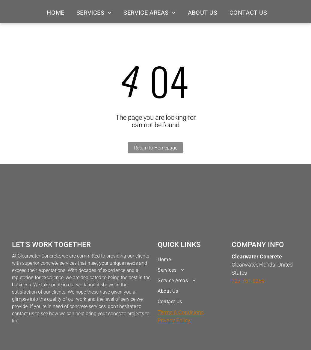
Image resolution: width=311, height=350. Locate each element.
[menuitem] (55, 12)
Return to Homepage (155, 148)
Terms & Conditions (181, 312)
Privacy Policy (174, 320)
